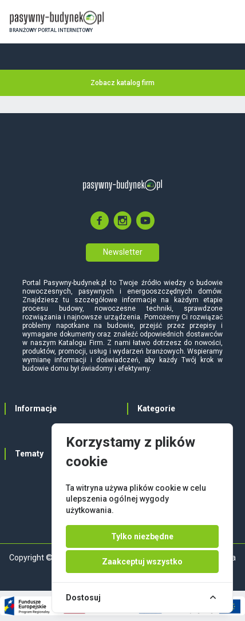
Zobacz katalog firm (122, 83)
